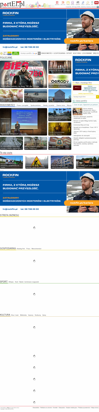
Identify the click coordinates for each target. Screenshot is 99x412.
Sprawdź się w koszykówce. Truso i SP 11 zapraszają (86, 128)
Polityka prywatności (84, 407)
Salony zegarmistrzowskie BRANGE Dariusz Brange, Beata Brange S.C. (90, 89)
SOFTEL (12, 409)
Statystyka (62, 407)
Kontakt (55, 407)
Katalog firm (21, 249)
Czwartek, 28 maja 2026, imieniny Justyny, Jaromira (81, 7)
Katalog (68, 4)
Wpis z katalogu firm (82, 83)
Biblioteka (23, 315)
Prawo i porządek (22, 105)
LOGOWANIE (87, 53)
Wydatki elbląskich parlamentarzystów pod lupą (85, 139)
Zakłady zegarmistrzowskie (85, 93)
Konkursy (38, 315)
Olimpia (11, 282)
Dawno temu (61, 105)
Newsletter (36, 407)
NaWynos (96, 2)
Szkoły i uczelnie (48, 105)
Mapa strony (95, 407)
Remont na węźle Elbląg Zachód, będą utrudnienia (85, 121)
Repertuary (78, 4)
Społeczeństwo (36, 105)
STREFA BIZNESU (9, 215)
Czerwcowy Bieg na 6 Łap (81, 125)
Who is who (63, 4)
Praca (28, 249)
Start (16, 282)
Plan (92, 4)
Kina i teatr (15, 315)
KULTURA (77, 53)
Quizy (44, 315)
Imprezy (82, 4)
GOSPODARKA (59, 53)
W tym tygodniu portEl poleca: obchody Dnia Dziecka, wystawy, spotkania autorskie (85, 143)
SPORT (69, 53)
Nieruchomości (36, 249)
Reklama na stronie (46, 407)
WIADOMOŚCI (46, 53)
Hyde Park (88, 4)
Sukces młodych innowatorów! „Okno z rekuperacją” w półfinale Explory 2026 (90, 111)
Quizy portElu (80, 101)
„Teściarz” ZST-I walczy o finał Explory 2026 (85, 132)
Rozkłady (72, 4)
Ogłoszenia (57, 4)
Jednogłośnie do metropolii (82, 136)
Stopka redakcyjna (71, 407)
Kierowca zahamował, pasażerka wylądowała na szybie (83, 117)
